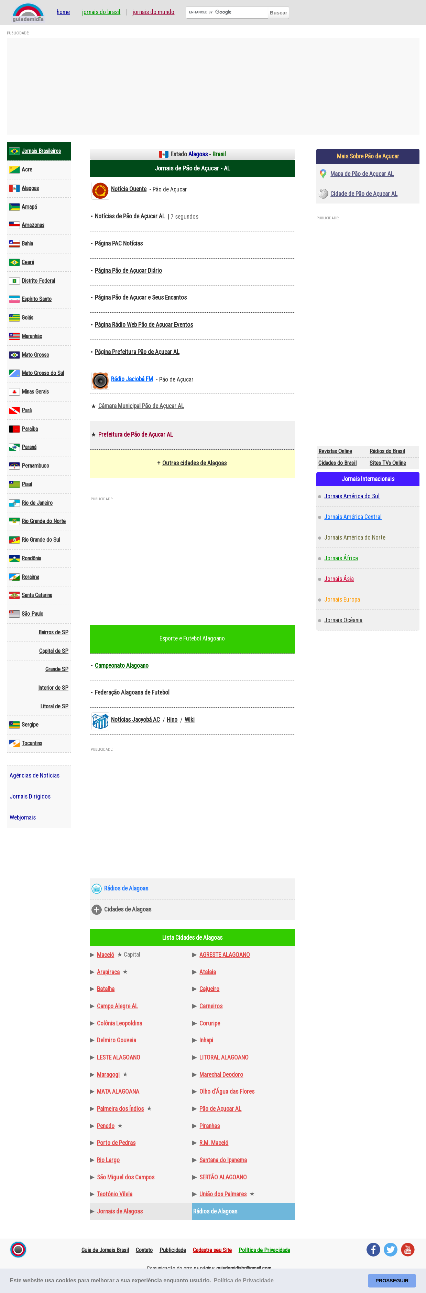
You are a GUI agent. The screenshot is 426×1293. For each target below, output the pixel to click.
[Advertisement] (213, 86)
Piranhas (209, 1126)
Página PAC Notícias (119, 243)
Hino (172, 719)
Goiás (21, 318)
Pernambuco (29, 466)
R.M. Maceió (213, 1142)
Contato (144, 1250)
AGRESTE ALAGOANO (224, 954)
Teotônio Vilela (114, 1194)
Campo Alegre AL (117, 1006)
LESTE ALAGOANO (118, 1057)
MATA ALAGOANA (118, 1091)
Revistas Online (335, 451)
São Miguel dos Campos (125, 1177)
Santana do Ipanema (223, 1160)
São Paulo (26, 614)
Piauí (20, 484)
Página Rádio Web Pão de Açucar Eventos (144, 324)
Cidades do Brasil (337, 462)
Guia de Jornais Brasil (105, 1250)
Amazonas (26, 225)
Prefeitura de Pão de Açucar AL (135, 434)
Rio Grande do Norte (37, 521)
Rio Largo (108, 1160)
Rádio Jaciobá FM (132, 379)
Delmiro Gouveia (116, 1040)
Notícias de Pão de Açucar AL (130, 216)
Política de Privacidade (264, 1250)
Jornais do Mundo (153, 12)
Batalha (105, 989)
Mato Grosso (29, 355)
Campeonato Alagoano (122, 665)
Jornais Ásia (339, 578)
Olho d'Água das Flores (226, 1091)
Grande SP (56, 669)
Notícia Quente (128, 189)
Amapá (23, 207)
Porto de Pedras (116, 1142)
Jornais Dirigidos (30, 796)
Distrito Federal (32, 281)
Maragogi (108, 1074)
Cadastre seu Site (212, 1250)
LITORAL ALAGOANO (224, 1057)
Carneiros (210, 1006)
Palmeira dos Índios (120, 1108)
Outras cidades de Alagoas (194, 463)
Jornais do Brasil (101, 12)
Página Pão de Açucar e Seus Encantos (141, 297)
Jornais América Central (353, 516)
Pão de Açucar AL (220, 1108)
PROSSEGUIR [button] (391, 1280)
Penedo (105, 1126)
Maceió (105, 954)
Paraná (22, 447)
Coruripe (209, 1023)
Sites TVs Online (388, 462)
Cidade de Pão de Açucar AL (363, 193)
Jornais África (341, 558)
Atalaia (207, 972)
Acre (20, 170)
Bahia (21, 244)
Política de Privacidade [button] (244, 1280)
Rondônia (25, 558)
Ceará (21, 262)
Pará (20, 410)
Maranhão (25, 336)
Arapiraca (108, 972)
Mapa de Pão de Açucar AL (362, 173)
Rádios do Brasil (387, 451)
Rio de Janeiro (31, 503)
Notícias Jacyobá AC (135, 719)
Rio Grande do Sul (34, 540)
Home (63, 12)
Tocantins (25, 743)
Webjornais (23, 817)
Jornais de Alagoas (120, 1211)
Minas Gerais (29, 392)
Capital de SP (53, 651)
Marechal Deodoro (221, 1074)
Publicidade (173, 1250)
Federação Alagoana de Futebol (132, 692)
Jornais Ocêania (343, 620)
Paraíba (23, 429)
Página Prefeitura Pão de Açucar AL (137, 351)
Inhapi (206, 1040)
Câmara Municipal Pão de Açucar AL (141, 406)
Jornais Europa (342, 599)
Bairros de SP (53, 632)
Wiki (190, 719)
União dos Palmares (223, 1194)
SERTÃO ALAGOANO (223, 1177)
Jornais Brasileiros (35, 151)
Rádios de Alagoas (126, 888)
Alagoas (24, 188)
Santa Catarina (30, 595)
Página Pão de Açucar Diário (128, 270)
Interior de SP (53, 688)
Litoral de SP (54, 706)
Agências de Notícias (34, 775)
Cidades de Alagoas (127, 909)
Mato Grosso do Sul (36, 373)
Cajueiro (209, 989)
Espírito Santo (30, 299)
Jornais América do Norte (354, 537)
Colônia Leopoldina (119, 1023)
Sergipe (24, 725)
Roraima (24, 577)
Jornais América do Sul (352, 496)
